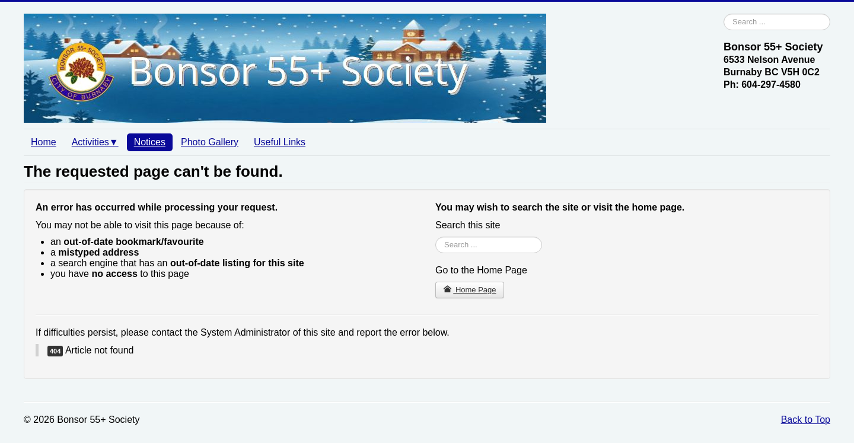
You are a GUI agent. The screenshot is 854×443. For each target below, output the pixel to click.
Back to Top (805, 420)
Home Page (469, 289)
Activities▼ (95, 142)
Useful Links (279, 142)
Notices (149, 142)
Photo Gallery (209, 142)
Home (43, 142)
